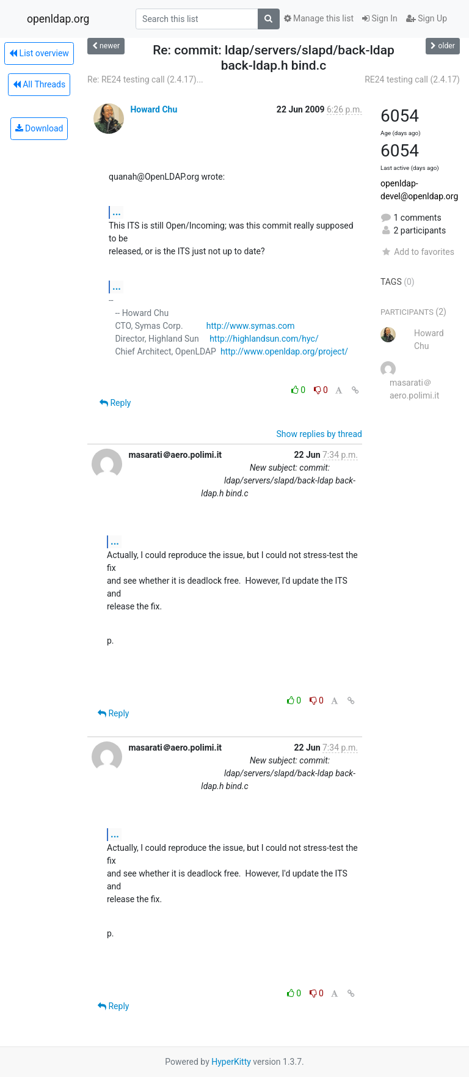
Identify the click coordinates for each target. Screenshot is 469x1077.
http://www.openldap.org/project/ (284, 351)
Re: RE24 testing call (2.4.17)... (145, 79)
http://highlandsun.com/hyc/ (264, 339)
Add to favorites (417, 252)
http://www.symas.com (250, 326)
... (116, 212)
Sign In (380, 18)
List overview (39, 53)
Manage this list (319, 18)
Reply (115, 403)
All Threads (39, 84)
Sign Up (426, 18)
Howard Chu (153, 109)
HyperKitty (231, 1062)
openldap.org (58, 19)
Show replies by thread (319, 434)
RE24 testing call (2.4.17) (412, 79)
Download (39, 128)
